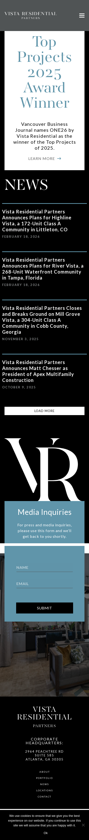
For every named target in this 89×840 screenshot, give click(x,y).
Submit (44, 608)
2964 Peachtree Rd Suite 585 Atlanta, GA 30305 (44, 755)
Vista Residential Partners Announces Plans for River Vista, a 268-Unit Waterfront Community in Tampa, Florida (43, 268)
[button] (81, 16)
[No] (83, 825)
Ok (46, 833)
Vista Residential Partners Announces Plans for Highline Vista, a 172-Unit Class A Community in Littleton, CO (36, 220)
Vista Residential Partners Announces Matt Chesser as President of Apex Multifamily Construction (38, 371)
